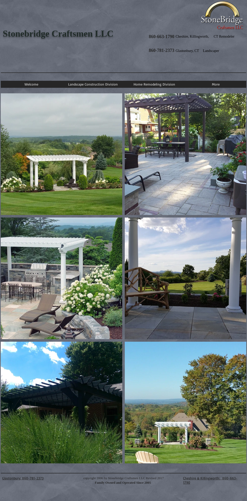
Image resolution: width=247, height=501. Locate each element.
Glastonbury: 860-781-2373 (23, 478)
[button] (93, 84)
